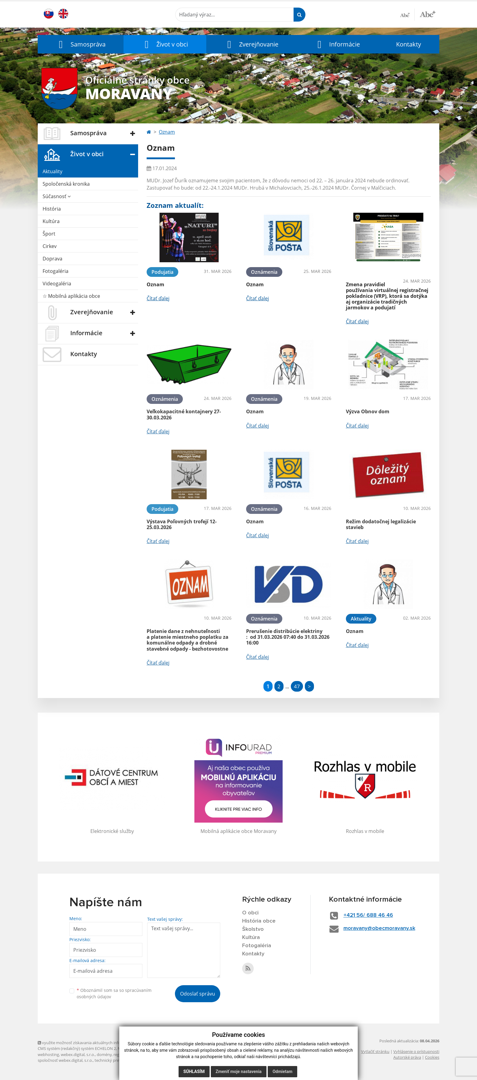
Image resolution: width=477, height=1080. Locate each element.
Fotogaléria (55, 271)
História (52, 208)
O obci (250, 913)
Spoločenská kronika (66, 184)
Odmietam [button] (282, 1071)
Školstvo (253, 929)
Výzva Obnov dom (367, 411)
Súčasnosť (57, 196)
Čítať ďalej (158, 298)
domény (104, 1054)
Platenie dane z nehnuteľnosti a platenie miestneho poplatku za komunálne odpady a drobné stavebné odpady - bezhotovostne (187, 640)
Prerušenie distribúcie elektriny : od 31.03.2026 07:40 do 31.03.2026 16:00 (287, 637)
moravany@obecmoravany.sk (379, 928)
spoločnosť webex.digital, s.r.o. (65, 1060)
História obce (259, 921)
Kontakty (408, 44)
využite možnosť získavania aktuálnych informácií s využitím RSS (98, 1042)
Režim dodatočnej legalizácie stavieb (381, 524)
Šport (49, 233)
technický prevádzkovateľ (118, 1060)
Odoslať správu (197, 993)
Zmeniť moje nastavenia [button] (239, 1071)
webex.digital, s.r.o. (78, 1054)
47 (297, 686)
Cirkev (50, 246)
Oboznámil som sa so (114, 993)
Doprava (52, 258)
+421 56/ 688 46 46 (368, 915)
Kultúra (51, 221)
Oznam (167, 132)
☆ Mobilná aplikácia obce (71, 296)
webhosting (48, 1054)
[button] (81, 44)
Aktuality (52, 171)
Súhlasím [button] (194, 1071)
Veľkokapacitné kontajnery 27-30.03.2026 (184, 414)
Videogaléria (57, 283)
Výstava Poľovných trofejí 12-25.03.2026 (182, 524)
